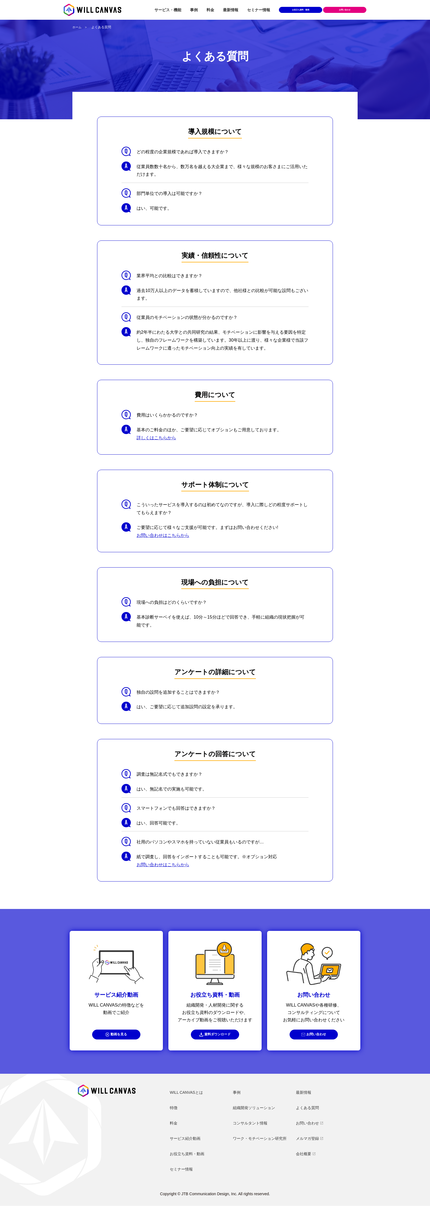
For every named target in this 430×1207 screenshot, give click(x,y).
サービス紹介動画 (185, 1139)
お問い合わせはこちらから (163, 535)
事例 (194, 10)
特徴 (173, 1109)
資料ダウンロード (217, 1035)
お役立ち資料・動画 (300, 10)
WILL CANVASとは (186, 1093)
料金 (210, 10)
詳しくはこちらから (156, 437)
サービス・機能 (167, 10)
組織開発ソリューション (254, 1109)
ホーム (77, 27)
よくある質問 (307, 1109)
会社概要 (303, 1155)
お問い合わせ (316, 1035)
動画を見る (119, 1035)
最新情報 (230, 10)
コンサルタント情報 (250, 1124)
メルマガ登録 (307, 1139)
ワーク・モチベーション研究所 (260, 1139)
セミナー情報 (258, 10)
